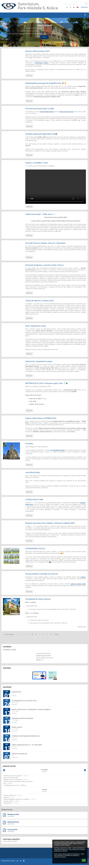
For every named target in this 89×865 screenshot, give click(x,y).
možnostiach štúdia (42, 63)
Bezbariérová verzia (8, 861)
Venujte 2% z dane (44, 25)
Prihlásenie (84, 7)
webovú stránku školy (78, 584)
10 (51, 634)
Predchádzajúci (8, 634)
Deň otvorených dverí (67, 112)
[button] (77, 7)
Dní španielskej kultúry (47, 112)
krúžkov (83, 577)
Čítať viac (29, 75)
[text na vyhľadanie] (76, 4)
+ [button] (67, 7)
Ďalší (57, 634)
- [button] (70, 7)
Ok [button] (84, 860)
